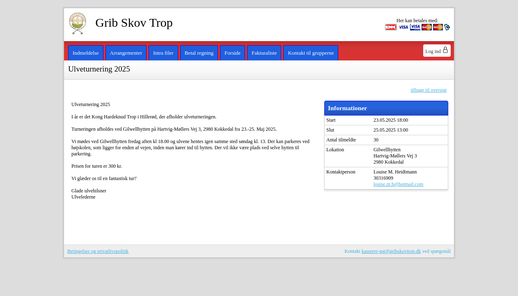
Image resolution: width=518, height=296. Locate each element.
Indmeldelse (86, 53)
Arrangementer (126, 53)
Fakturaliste (264, 53)
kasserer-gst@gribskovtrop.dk (391, 251)
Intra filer (163, 53)
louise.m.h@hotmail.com (398, 184)
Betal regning (199, 53)
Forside (233, 53)
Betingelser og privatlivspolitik (97, 251)
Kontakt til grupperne (311, 53)
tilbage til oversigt (429, 90)
